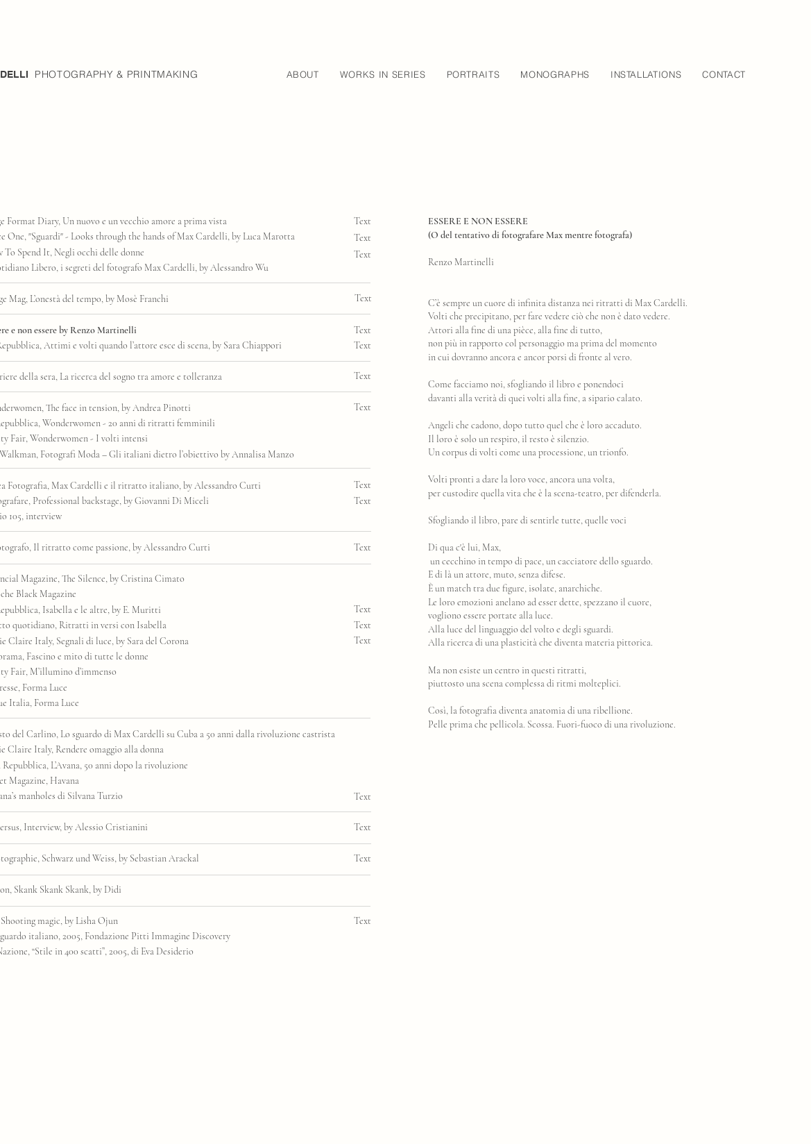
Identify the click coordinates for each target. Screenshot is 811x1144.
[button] (303, 74)
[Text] (364, 237)
